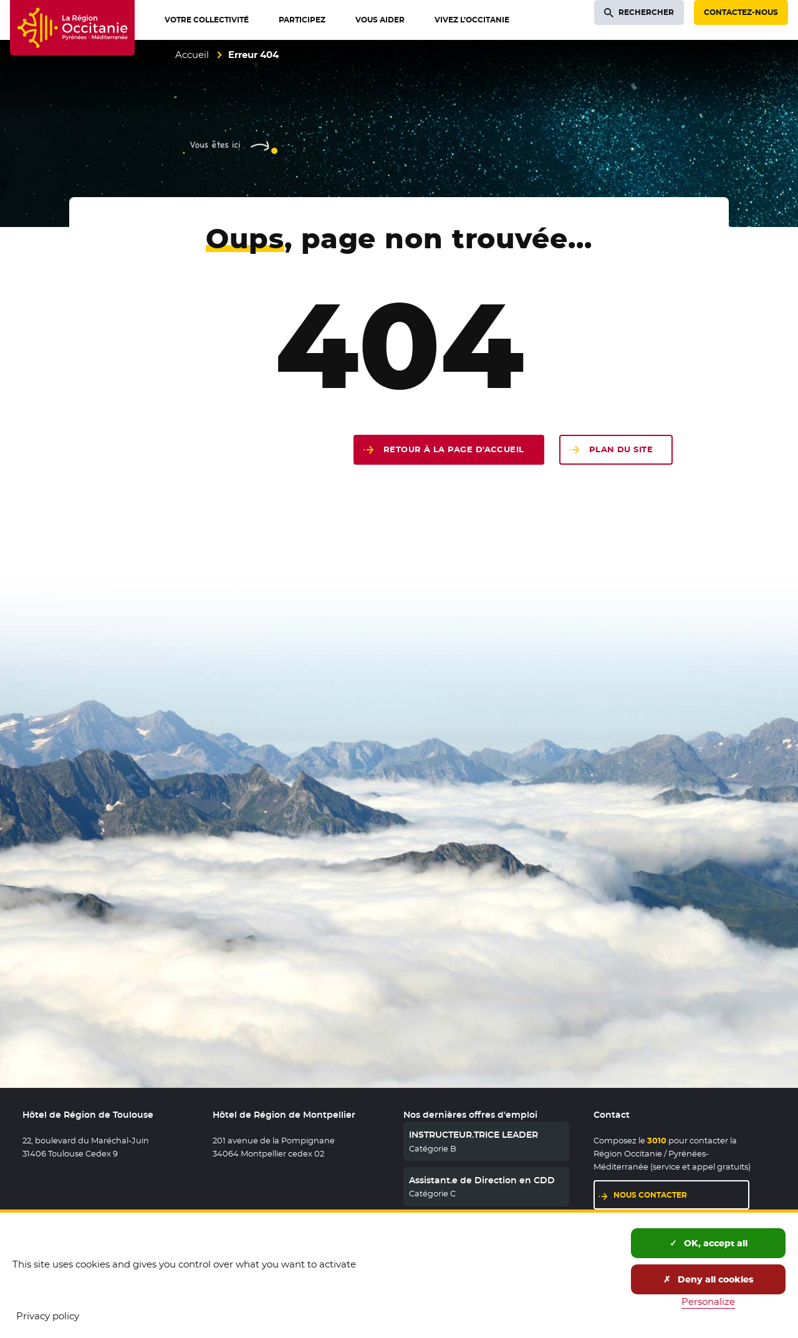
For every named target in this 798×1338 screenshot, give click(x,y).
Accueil (192, 55)
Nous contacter (650, 1195)
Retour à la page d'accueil (453, 449)
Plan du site (621, 449)
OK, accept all (709, 1243)
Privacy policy (47, 1316)
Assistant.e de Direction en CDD (482, 1180)
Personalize (708, 1301)
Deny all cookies (708, 1279)
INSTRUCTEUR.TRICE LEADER (473, 1134)
